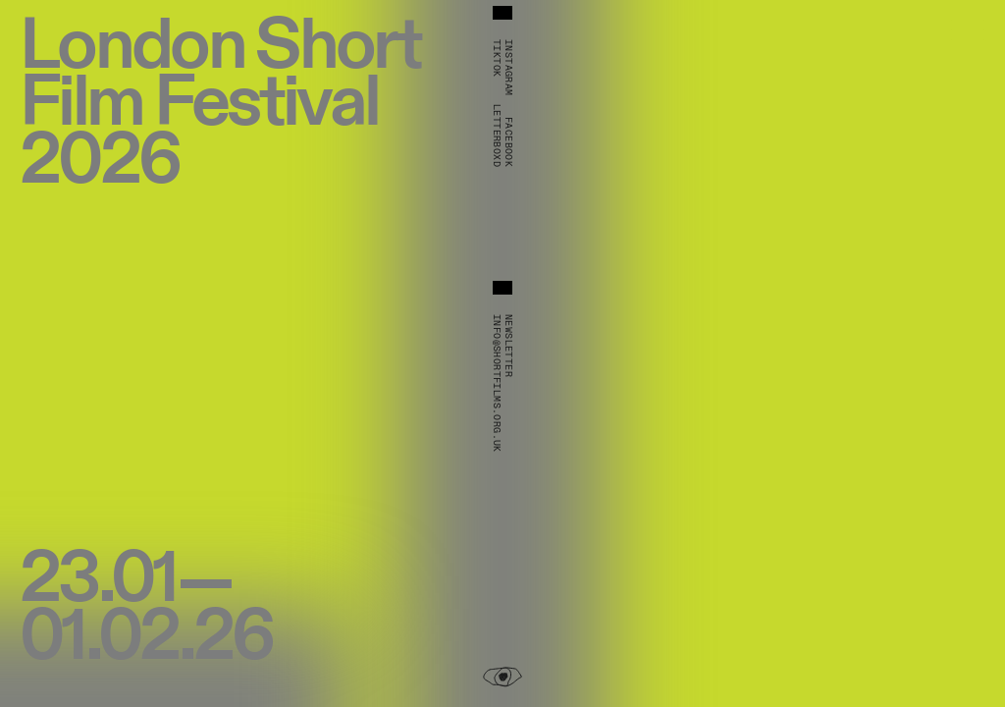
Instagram (508, 67)
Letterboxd (497, 135)
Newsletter (508, 345)
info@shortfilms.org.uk (497, 383)
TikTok (497, 58)
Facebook (508, 142)
